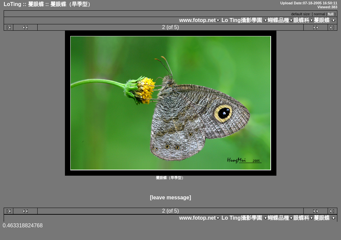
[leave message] (170, 197)
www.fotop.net (197, 20)
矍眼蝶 (322, 20)
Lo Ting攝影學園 (241, 20)
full (331, 14)
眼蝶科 (301, 20)
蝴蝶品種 (278, 20)
